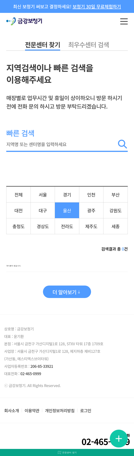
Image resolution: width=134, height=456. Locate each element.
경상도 (43, 226)
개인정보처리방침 (60, 410)
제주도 (91, 226)
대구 (43, 210)
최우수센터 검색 (88, 44)
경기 (67, 194)
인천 (91, 194)
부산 (115, 194)
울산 (67, 210)
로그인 (85, 410)
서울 (43, 194)
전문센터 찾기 (42, 44)
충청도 (18, 226)
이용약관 (32, 410)
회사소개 (11, 410)
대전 (19, 210)
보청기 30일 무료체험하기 (97, 6)
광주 (91, 210)
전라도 (67, 226)
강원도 (115, 210)
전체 (19, 194)
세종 (115, 226)
